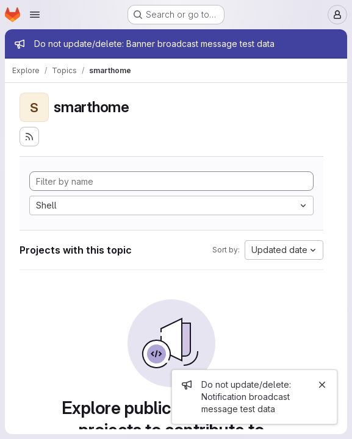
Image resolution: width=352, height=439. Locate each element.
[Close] (322, 384)
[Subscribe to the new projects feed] (29, 136)
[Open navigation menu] (35, 14)
